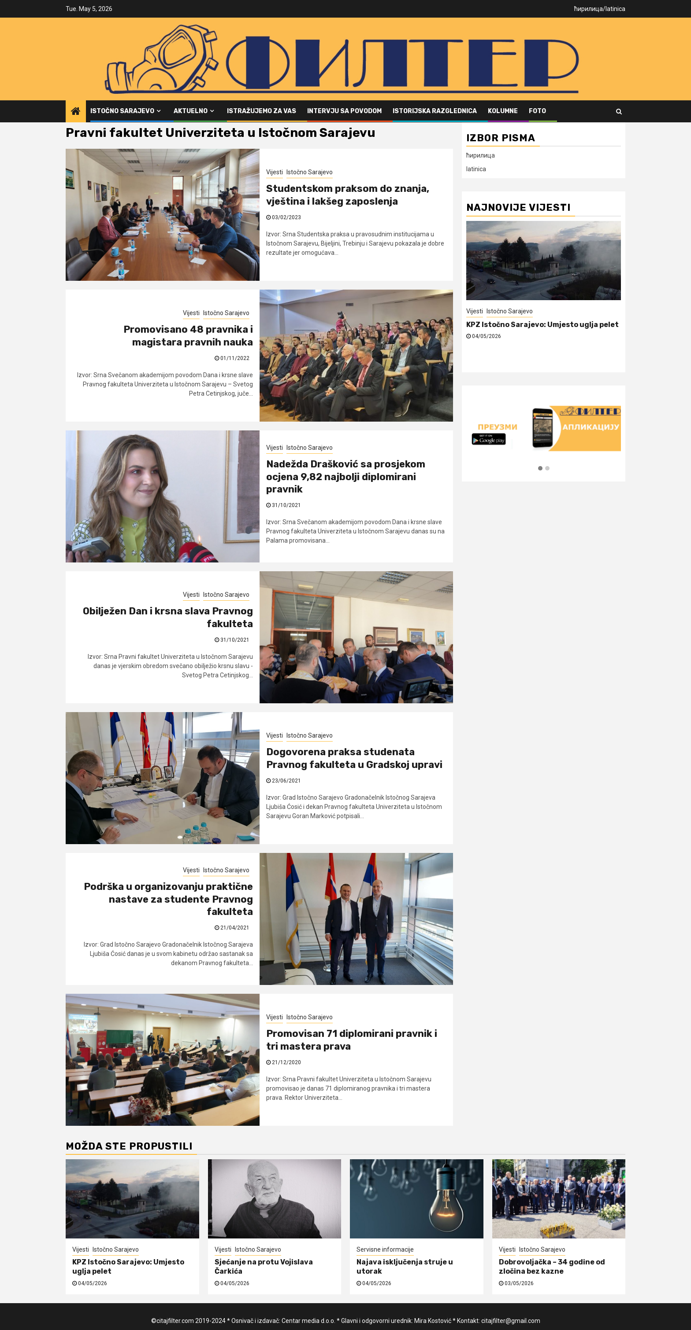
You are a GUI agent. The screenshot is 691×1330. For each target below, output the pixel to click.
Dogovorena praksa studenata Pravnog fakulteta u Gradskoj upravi (354, 758)
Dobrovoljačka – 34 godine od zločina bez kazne (552, 1266)
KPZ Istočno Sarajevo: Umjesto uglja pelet (542, 324)
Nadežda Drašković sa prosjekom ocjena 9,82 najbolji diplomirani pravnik (345, 476)
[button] (540, 468)
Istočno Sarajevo (122, 111)
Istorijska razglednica (435, 111)
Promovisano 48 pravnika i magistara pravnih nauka (188, 335)
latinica (615, 8)
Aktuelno (191, 111)
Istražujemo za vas (261, 111)
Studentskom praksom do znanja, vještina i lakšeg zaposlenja (347, 195)
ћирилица (588, 8)
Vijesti (274, 172)
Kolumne (503, 111)
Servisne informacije (385, 1249)
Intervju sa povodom (344, 111)
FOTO (537, 111)
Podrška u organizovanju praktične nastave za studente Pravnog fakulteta (168, 899)
